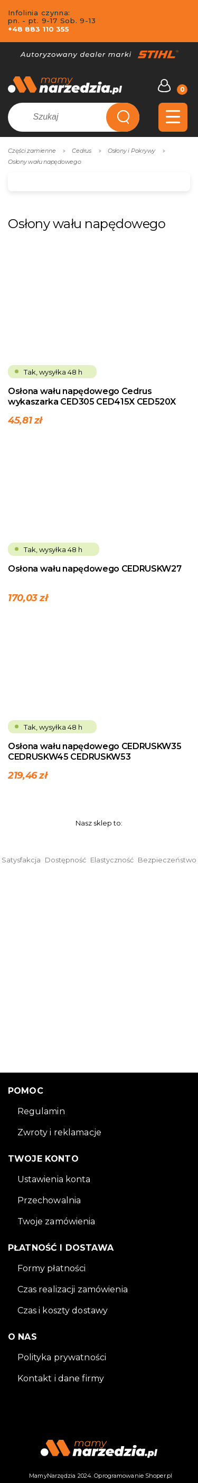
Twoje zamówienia (56, 1221)
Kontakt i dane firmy (61, 1378)
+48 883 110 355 (38, 29)
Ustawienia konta (54, 1179)
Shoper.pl (158, 1475)
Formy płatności (51, 1268)
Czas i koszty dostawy (62, 1310)
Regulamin (41, 1111)
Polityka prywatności (62, 1357)
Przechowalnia (49, 1200)
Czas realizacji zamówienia (72, 1289)
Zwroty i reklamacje (59, 1132)
